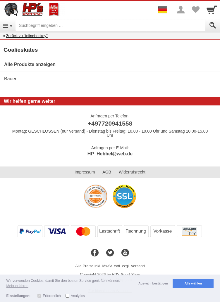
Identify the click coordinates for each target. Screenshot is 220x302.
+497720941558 (110, 123)
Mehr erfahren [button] (17, 286)
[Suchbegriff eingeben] (110, 25)
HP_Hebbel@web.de (110, 153)
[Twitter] (110, 253)
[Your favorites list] (195, 9)
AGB (106, 172)
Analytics (78, 296)
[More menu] (181, 9)
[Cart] (212, 9)
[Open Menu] (7, 25)
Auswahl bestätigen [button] (153, 283)
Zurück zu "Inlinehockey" (27, 36)
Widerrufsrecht (132, 172)
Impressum (85, 172)
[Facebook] (94, 253)
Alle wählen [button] (193, 283)
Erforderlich (52, 296)
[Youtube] (125, 253)
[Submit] (213, 25)
